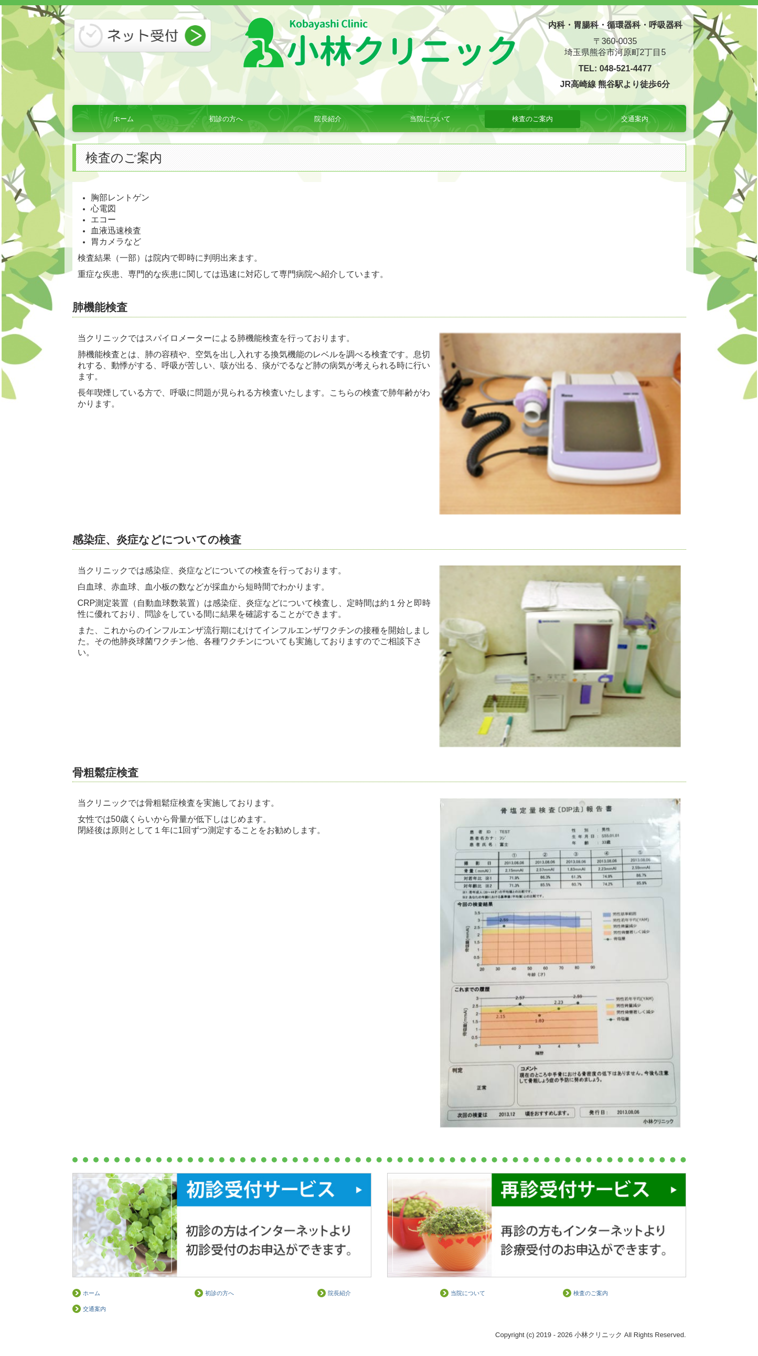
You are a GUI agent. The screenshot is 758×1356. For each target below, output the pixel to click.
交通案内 (634, 119)
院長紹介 (327, 119)
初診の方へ (226, 119)
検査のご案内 (532, 119)
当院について (430, 119)
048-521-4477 (626, 68)
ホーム (123, 119)
